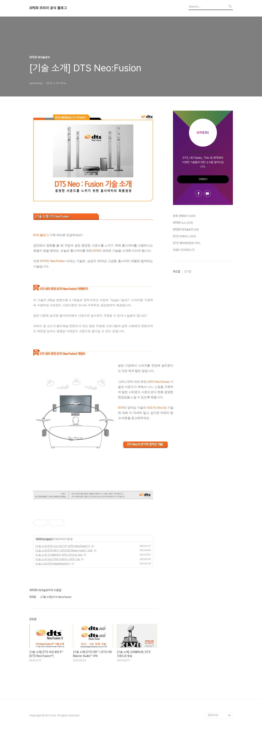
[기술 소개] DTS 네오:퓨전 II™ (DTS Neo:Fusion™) (63, 546)
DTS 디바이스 (184, 236)
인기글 (187, 271)
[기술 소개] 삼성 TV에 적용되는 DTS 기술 (58, 559)
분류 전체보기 (184, 216)
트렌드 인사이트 (184, 250)
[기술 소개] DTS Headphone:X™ (53, 563)
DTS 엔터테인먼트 (186, 243)
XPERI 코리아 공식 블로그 (48, 8)
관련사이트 (213, 715)
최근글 (176, 271)
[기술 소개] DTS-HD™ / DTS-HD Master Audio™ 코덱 (64, 550)
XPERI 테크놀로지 (44, 539)
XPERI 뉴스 (183, 223)
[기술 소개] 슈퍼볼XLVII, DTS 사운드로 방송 (59, 554)
